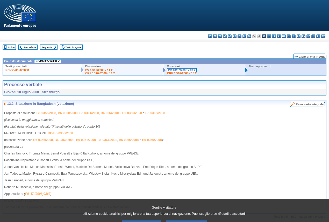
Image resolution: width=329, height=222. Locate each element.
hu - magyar (279, 36)
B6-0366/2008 (155, 113)
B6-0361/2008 (89, 113)
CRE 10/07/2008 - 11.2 (100, 73)
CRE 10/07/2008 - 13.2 (182, 73)
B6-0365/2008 (132, 113)
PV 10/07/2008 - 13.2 (182, 70)
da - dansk (225, 36)
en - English (244, 36)
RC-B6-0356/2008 (17, 70)
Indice (11, 47)
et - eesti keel (235, 36)
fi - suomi (318, 36)
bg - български (210, 36)
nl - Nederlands (289, 36)
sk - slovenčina (308, 36)
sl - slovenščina (313, 36)
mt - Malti (284, 36)
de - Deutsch (230, 36)
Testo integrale (73, 47)
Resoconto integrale (310, 104)
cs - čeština (220, 36)
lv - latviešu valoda (269, 36)
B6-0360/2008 (67, 113)
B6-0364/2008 (110, 113)
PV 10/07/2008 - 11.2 (99, 70)
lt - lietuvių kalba (274, 36)
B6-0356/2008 (46, 113)
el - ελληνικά (239, 36)
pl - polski (294, 36)
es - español (215, 36)
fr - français (249, 36)
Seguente (46, 47)
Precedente (30, 47)
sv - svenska (323, 36)
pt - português (299, 36)
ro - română (303, 36)
